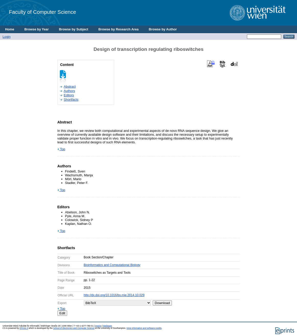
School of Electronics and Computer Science (73, 328)
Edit (62, 313)
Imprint (98, 326)
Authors (69, 91)
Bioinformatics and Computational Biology (112, 265)
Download (162, 303)
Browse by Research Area (118, 29)
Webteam (107, 326)
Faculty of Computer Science (42, 12)
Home (9, 29)
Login (6, 37)
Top (61, 149)
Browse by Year (37, 29)
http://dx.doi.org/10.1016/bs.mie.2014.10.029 (114, 295)
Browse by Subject (73, 29)
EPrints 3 (23, 328)
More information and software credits (144, 328)
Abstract (70, 86)
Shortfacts (71, 99)
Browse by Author (163, 29)
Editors (69, 95)
